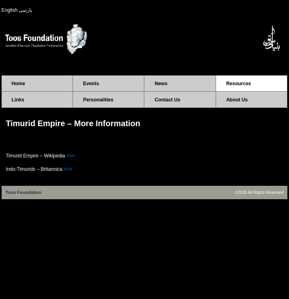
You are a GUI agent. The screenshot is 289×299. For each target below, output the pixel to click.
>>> (70, 156)
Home (18, 83)
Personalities (98, 100)
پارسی (25, 10)
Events (91, 83)
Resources (238, 83)
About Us (237, 100)
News (160, 83)
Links (18, 100)
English (9, 10)
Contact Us (167, 100)
